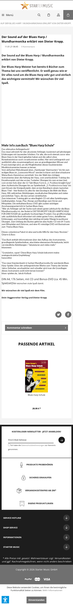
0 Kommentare (28, 46)
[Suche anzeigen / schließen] (39, 15)
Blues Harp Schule (36, 394)
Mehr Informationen (52, 590)
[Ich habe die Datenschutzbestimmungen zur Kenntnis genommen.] (9, 445)
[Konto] (58, 15)
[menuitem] (7, 15)
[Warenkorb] (68, 15)
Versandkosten (62, 558)
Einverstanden (36, 599)
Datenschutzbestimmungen (32, 445)
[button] (5, 599)
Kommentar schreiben (36, 327)
